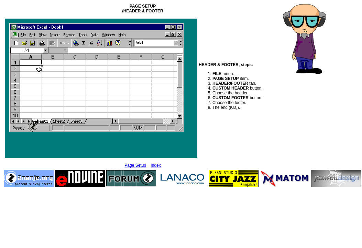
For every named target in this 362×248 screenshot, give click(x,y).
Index (156, 165)
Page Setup (135, 165)
